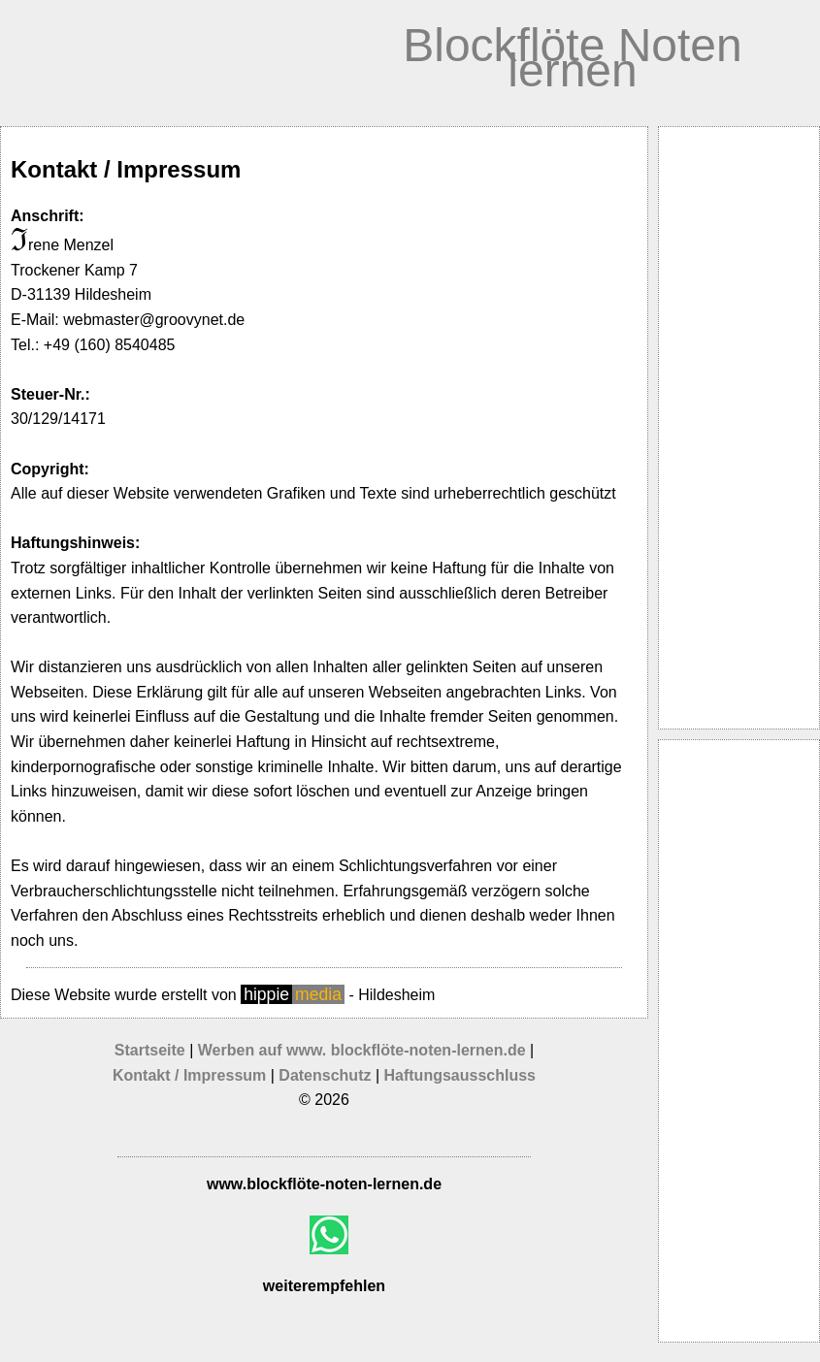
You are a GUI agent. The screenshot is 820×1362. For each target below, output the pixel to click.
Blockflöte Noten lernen (572, 57)
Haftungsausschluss (460, 1075)
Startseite (150, 1050)
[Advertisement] (739, 428)
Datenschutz (325, 1075)
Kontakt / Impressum (189, 1075)
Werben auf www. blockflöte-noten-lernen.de (364, 1050)
